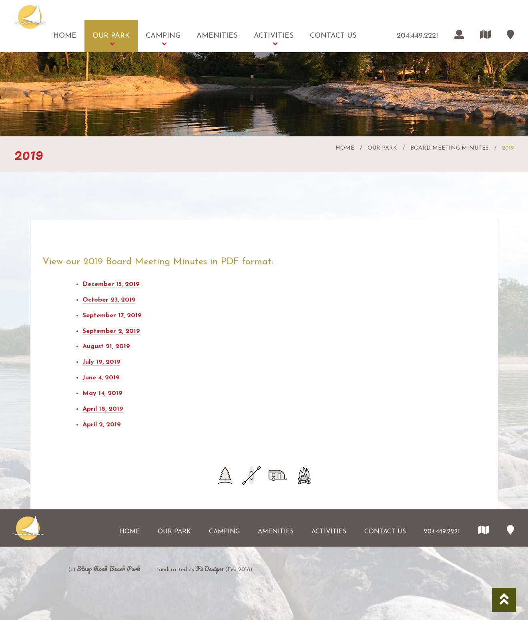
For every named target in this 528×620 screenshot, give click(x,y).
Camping (163, 36)
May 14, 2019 (102, 393)
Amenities (217, 36)
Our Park (111, 36)
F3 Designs (209, 568)
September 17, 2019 (112, 315)
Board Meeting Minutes (449, 148)
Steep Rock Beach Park (109, 568)
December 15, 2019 (111, 284)
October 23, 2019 (109, 300)
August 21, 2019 (106, 346)
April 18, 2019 (102, 409)
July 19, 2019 (101, 362)
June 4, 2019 (101, 378)
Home (64, 36)
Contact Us (333, 36)
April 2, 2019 (101, 424)
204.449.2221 (417, 36)
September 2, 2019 (111, 331)
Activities (274, 36)
